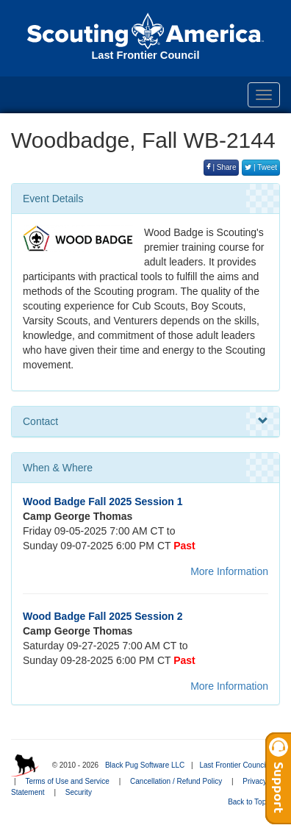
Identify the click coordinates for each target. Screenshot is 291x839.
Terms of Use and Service (67, 781)
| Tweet (261, 167)
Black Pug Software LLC (144, 765)
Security (78, 792)
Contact (145, 421)
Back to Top (252, 802)
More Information (229, 571)
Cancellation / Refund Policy (176, 781)
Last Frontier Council (233, 765)
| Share (221, 167)
